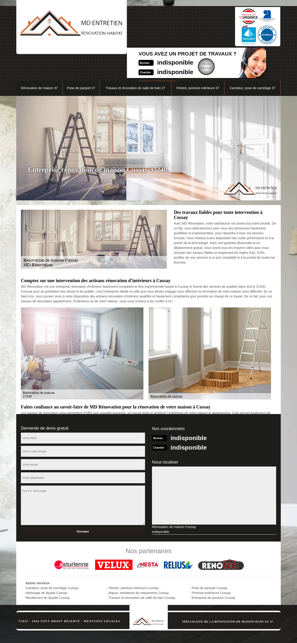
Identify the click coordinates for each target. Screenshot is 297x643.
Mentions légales (102, 596)
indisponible (138, 25)
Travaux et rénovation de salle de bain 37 (135, 64)
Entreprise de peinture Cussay (213, 573)
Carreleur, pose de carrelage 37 (252, 64)
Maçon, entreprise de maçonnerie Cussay (139, 568)
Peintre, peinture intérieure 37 (197, 64)
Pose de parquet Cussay (209, 563)
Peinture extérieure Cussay (211, 568)
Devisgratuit (172, 28)
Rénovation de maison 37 (39, 64)
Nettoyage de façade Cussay (46, 568)
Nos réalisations (228, 53)
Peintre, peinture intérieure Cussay (134, 563)
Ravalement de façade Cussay (48, 573)
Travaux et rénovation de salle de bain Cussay (142, 573)
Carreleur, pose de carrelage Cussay (52, 563)
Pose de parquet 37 (81, 64)
